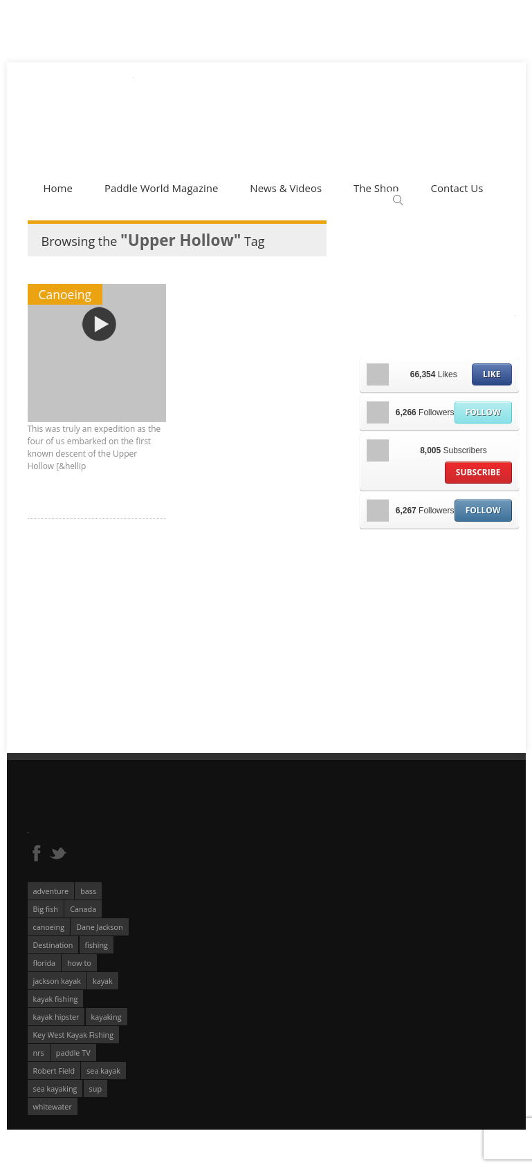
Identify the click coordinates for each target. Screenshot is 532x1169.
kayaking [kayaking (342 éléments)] (106, 1016)
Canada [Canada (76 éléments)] (83, 909)
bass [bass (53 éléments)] (88, 891)
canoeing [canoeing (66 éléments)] (49, 927)
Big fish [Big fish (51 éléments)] (46, 909)
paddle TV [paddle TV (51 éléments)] (73, 1052)
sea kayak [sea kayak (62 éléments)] (103, 1070)
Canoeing (65, 294)
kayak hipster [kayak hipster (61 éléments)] (56, 1016)
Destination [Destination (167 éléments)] (53, 945)
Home (58, 188)
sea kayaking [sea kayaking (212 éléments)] (55, 1088)
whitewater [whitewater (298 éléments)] (52, 1106)
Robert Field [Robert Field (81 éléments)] (54, 1070)
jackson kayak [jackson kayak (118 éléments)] (57, 981)
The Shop (376, 188)
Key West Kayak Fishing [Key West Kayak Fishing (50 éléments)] (73, 1034)
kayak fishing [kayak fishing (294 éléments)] (55, 999)
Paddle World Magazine (161, 188)
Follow (483, 412)
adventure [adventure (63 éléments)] (51, 891)
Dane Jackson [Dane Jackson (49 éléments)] (99, 927)
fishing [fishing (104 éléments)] (96, 945)
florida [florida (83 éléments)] (44, 963)
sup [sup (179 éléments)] (95, 1088)
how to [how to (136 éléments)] (79, 963)
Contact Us (456, 188)
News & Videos (286, 188)
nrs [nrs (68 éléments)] (38, 1052)
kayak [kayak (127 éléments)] (103, 981)
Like (491, 374)
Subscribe (478, 472)
